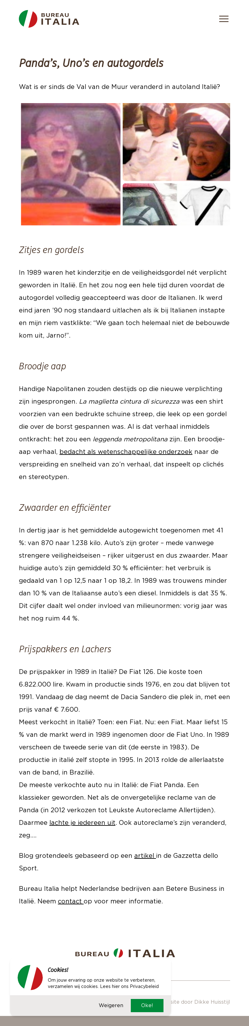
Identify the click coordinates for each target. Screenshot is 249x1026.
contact (71, 901)
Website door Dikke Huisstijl (194, 1002)
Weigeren (111, 1005)
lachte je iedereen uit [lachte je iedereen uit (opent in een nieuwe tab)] (82, 822)
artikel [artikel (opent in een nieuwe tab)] (145, 855)
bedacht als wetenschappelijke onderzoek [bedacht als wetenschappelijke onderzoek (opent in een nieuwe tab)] (125, 451)
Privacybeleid (144, 986)
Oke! (147, 1005)
